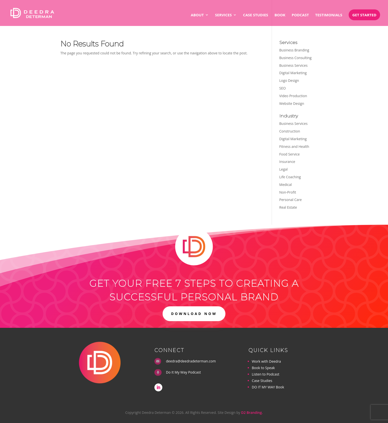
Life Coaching (290, 177)
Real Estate (288, 207)
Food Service (289, 154)
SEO (282, 88)
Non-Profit (287, 192)
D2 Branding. (252, 412)
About (197, 15)
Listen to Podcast (265, 374)
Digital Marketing (293, 72)
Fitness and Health (294, 146)
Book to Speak (263, 367)
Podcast (300, 15)
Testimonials (328, 15)
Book (279, 15)
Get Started (364, 14)
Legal (283, 169)
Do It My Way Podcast (183, 372)
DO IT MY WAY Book (268, 387)
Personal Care (290, 199)
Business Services (293, 65)
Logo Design (289, 80)
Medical (285, 184)
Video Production (293, 95)
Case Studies (255, 15)
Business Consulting (295, 57)
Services (223, 15)
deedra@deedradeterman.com (191, 361)
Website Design (291, 103)
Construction (289, 131)
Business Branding (294, 50)
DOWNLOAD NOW (194, 313)
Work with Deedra (266, 361)
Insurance (287, 161)
